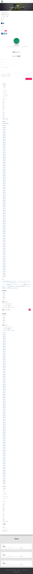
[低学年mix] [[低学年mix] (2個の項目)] (6, 281)
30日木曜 (4, 297)
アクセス (4, 87)
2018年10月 (4, 263)
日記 (3, 516)
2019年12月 (4, 447)
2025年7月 (4, 144)
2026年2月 (4, 132)
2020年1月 (4, 238)
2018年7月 (4, 268)
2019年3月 (4, 462)
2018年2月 (4, 276)
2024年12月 (4, 155)
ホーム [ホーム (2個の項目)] (12, 284)
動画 (3, 105)
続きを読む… (21, 556)
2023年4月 (4, 187)
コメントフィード (5, 529)
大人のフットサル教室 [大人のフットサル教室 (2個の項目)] (27, 286)
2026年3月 (4, 338)
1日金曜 (3, 563)
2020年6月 (4, 230)
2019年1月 (4, 258)
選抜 (3, 117)
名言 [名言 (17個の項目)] (24, 286)
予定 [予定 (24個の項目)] (24, 284)
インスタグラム (5, 90)
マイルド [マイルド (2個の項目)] (21, 284)
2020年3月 (4, 442)
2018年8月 (4, 266)
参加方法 (4, 107)
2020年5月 (4, 231)
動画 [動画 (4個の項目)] (22, 286)
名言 (3, 511)
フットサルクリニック (6, 95)
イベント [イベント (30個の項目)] (14, 281)
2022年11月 (4, 195)
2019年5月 (4, 251)
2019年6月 (4, 457)
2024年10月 (4, 366)
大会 (3, 110)
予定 (3, 100)
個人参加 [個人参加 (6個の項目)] (19, 286)
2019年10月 (4, 243)
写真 (3, 506)
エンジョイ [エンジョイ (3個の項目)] (17, 281)
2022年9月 (4, 198)
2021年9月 (4, 218)
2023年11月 (4, 177)
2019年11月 (4, 241)
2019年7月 (4, 248)
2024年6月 (4, 165)
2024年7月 (4, 371)
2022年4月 (4, 414)
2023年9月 (4, 180)
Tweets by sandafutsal (5, 123)
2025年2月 (4, 152)
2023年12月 (4, 175)
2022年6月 (4, 203)
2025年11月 (4, 137)
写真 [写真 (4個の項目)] (21, 286)
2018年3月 (4, 274)
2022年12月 (4, 193)
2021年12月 (4, 213)
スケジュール (4, 92)
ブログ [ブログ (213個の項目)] (8, 284)
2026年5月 (4, 127)
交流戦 (4, 102)
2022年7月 (4, 409)
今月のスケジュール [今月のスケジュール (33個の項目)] (13, 286)
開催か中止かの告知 (5, 521)
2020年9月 (4, 225)
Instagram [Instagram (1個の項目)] (3, 281)
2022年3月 (4, 208)
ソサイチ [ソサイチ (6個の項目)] (21, 282)
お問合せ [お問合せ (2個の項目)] (10, 281)
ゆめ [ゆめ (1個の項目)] (11, 281)
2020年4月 (4, 233)
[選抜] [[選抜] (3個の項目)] (8, 281)
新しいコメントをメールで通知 (6, 74)
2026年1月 (4, 134)
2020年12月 (4, 220)
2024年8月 (4, 162)
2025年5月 (4, 147)
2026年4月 (4, 129)
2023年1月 (4, 192)
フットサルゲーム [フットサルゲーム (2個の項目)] (4, 284)
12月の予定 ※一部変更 (6, 330)
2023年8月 (4, 182)
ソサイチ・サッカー (5, 496)
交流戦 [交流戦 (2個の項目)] (26, 284)
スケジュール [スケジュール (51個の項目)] (13, 282)
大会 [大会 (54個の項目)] (3, 287)
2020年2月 (4, 236)
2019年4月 (4, 253)
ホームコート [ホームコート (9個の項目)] (15, 284)
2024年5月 (4, 167)
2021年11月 (4, 215)
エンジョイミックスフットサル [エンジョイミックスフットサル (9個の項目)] (24, 281)
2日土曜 (4, 294)
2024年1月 (4, 381)
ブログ (4, 97)
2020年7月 (4, 228)
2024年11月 (4, 157)
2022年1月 (4, 419)
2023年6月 (4, 185)
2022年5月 (4, 205)
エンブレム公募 (5, 303)
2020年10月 (4, 223)
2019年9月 (4, 452)
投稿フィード (4, 527)
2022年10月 (4, 404)
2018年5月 (4, 271)
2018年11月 (4, 261)
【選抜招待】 (4, 488)
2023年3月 (4, 188)
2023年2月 (4, 190)
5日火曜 (4, 292)
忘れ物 (4, 112)
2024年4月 (4, 376)
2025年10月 (4, 139)
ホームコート (4, 501)
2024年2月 (4, 172)
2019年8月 (4, 246)
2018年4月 (4, 273)
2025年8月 (4, 142)
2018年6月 (4, 269)
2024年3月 (4, 170)
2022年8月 (4, 200)
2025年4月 (4, 149)
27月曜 (4, 299)
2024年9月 (4, 160)
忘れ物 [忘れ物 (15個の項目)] (9, 287)
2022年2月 (4, 210)
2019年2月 (4, 256)
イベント (4, 89)
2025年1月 (4, 361)
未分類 (4, 115)
